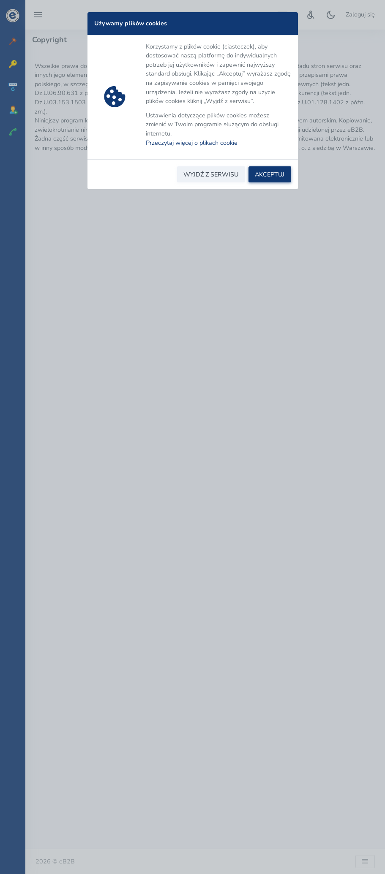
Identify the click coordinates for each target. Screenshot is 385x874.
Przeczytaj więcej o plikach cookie (192, 142)
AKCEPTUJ (269, 174)
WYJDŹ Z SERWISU (210, 174)
